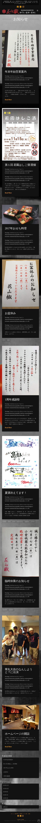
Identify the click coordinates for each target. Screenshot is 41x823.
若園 (10, 198)
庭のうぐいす (20, 521)
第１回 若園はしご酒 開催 (20, 164)
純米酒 (32, 521)
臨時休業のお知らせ (17, 581)
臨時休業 (11, 609)
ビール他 (25, 813)
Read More (8, 99)
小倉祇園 (5, 609)
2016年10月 (6, 788)
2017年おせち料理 (16, 228)
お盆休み (10, 313)
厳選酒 (21, 813)
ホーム (12, 813)
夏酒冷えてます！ (16, 492)
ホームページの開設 (17, 733)
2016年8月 (5, 791)
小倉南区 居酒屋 (20, 819)
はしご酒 (5, 198)
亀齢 (9, 521)
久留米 (4, 521)
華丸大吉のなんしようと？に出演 (18, 671)
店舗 (29, 813)
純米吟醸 (27, 521)
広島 (14, 521)
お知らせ (5, 806)
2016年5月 (5, 798)
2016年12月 (6, 785)
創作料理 (17, 813)
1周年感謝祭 (12, 399)
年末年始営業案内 (15, 71)
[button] (37, 10)
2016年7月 (5, 794)
